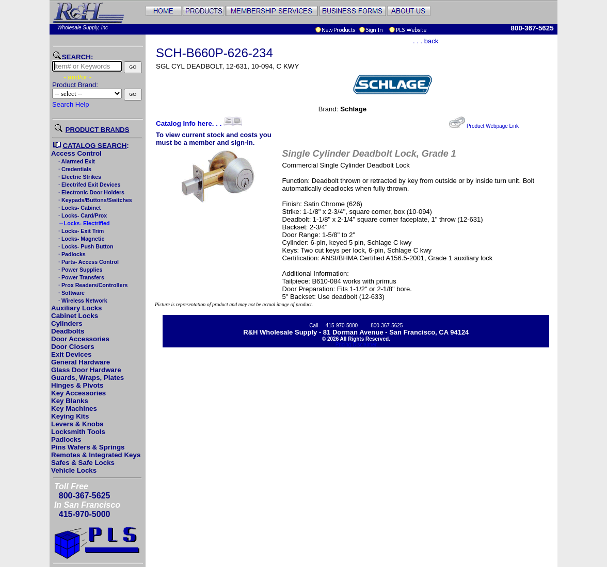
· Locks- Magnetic (80, 239)
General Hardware (80, 362)
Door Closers (72, 347)
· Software (71, 293)
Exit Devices (71, 354)
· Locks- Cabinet (79, 208)
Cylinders (67, 323)
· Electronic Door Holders (90, 192)
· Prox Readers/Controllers (92, 285)
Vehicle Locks (74, 470)
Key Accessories (78, 393)
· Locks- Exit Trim (80, 231)
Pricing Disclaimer (356, 344)
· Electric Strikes (79, 177)
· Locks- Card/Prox (82, 215)
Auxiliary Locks (76, 308)
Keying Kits (70, 416)
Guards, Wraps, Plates (87, 377)
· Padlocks (71, 254)
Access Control (76, 153)
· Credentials (74, 169)
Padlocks (66, 439)
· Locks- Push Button (85, 246)
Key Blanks (69, 401)
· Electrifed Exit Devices (88, 184)
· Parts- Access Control (88, 262)
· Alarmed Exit (76, 161)
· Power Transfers (80, 277)
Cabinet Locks (74, 316)
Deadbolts (67, 331)
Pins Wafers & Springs (87, 447)
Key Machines (74, 408)
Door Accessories (80, 339)
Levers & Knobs (77, 424)
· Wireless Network (82, 300)
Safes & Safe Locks (83, 462)
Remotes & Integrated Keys (95, 455)
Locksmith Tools (78, 432)
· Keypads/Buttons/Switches (94, 200)
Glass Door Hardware (86, 370)
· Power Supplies (79, 269)
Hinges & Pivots (77, 385)
